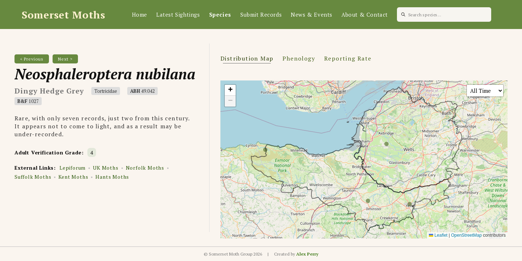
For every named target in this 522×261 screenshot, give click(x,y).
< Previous (32, 59)
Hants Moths (112, 176)
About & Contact (364, 14)
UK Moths (105, 167)
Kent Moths (73, 176)
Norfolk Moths (145, 167)
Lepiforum (72, 167)
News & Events (311, 14)
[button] (230, 90)
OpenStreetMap (466, 235)
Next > (65, 59)
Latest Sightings (178, 14)
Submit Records (261, 14)
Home (139, 14)
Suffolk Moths (32, 176)
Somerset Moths (63, 14)
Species (220, 14)
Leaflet (438, 235)
